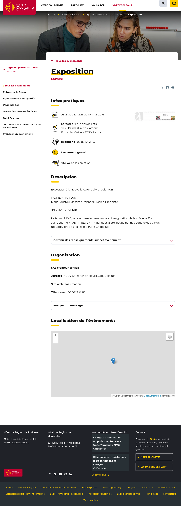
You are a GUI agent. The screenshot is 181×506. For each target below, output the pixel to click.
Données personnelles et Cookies (59, 487)
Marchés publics (166, 487)
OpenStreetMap (152, 396)
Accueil (50, 14)
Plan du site (152, 493)
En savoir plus (99, 474)
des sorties (22, 69)
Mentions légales (27, 487)
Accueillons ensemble (100, 493)
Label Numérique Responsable (66, 493)
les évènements (17, 85)
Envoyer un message (68, 305)
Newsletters (169, 493)
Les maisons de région (154, 467)
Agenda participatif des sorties (104, 14)
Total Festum (11, 118)
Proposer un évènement (18, 134)
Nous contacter (150, 457)
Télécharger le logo (112, 487)
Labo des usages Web (128, 493)
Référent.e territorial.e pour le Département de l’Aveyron (109, 461)
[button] (113, 361)
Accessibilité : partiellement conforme (25, 493)
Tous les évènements (69, 60)
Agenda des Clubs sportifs (19, 98)
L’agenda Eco (11, 105)
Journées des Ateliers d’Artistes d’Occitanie (22, 126)
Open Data (147, 487)
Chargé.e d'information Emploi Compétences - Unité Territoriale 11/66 (107, 441)
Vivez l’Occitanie (70, 14)
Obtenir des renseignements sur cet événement (87, 240)
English (132, 487)
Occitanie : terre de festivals (20, 111)
